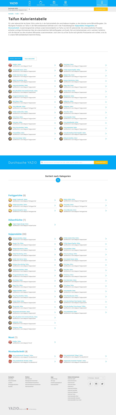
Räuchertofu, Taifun (69, 96)
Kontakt (10, 386)
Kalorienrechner (29, 386)
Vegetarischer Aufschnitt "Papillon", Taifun (75, 360)
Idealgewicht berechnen (31, 380)
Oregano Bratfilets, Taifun (19, 290)
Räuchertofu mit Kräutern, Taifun (21, 311)
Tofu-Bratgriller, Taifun (69, 117)
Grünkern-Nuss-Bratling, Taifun (21, 264)
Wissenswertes (54, 3)
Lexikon (10, 382)
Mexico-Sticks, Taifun (69, 199)
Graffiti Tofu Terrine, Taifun (20, 75)
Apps (29, 3)
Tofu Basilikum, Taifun (18, 132)
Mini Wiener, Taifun (18, 101)
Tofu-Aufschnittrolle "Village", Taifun (73, 355)
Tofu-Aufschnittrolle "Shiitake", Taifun (22, 360)
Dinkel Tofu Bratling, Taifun (20, 80)
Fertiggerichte (89, 26)
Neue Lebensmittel (29, 58)
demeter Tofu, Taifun (69, 75)
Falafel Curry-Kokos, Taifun (20, 204)
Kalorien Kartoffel (72, 390)
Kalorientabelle (41, 3)
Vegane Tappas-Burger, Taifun (20, 224)
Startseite (10, 378)
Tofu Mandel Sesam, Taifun (20, 69)
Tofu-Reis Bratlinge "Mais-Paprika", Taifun (75, 132)
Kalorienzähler (54, 384)
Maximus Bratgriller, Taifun (20, 210)
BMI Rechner (28, 378)
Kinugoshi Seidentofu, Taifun (20, 96)
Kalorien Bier (71, 382)
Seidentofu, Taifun (68, 101)
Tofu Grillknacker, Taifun (19, 106)
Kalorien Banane (72, 380)
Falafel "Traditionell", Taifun (20, 199)
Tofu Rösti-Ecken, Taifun (70, 280)
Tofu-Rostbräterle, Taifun (70, 127)
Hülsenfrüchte (15, 219)
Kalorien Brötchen (72, 388)
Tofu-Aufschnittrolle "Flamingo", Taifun (23, 355)
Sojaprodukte (79, 26)
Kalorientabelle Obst (73, 396)
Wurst (11, 337)
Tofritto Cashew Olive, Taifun (20, 111)
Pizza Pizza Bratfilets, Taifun (20, 127)
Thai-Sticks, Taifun (68, 204)
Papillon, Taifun (17, 64)
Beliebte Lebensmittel (15, 58)
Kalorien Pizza (71, 394)
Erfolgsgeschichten (102, 3)
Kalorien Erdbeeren (73, 392)
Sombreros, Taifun (68, 106)
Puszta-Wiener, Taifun (69, 90)
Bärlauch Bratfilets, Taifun (70, 138)
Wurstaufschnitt (13, 28)
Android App (54, 378)
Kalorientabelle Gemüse (74, 398)
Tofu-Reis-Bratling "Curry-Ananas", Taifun (74, 306)
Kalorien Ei (70, 386)
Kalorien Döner (71, 384)
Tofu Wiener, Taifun (18, 117)
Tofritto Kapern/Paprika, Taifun (72, 69)
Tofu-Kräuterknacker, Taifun (71, 122)
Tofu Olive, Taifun (68, 111)
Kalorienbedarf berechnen (32, 382)
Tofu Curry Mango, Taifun (19, 138)
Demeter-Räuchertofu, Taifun (71, 80)
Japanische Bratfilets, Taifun (20, 85)
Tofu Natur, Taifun (17, 122)
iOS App (53, 380)
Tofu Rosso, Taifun (69, 64)
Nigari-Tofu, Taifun (69, 85)
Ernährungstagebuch (56, 382)
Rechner (65, 3)
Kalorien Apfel (71, 378)
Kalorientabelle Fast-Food (74, 400)
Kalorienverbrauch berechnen (33, 384)
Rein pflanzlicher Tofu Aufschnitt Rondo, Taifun (25, 90)
